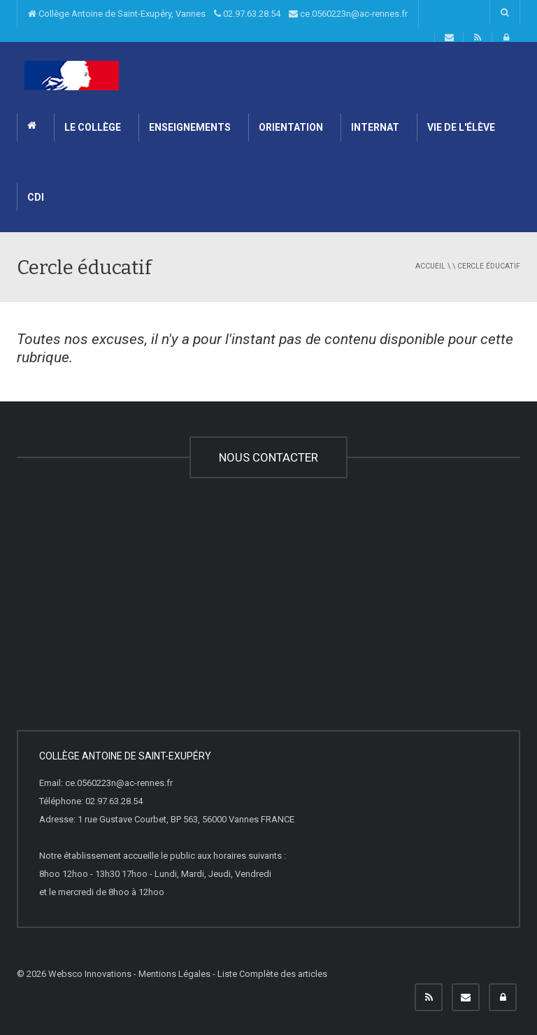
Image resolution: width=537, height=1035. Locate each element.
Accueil (430, 266)
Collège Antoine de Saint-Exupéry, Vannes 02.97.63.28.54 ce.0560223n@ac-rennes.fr (218, 13)
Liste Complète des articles (272, 974)
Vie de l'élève (461, 127)
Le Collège (92, 127)
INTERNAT (375, 127)
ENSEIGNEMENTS (190, 127)
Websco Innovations (89, 974)
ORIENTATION (291, 127)
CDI (35, 197)
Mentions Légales (174, 974)
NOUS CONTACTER (268, 457)
